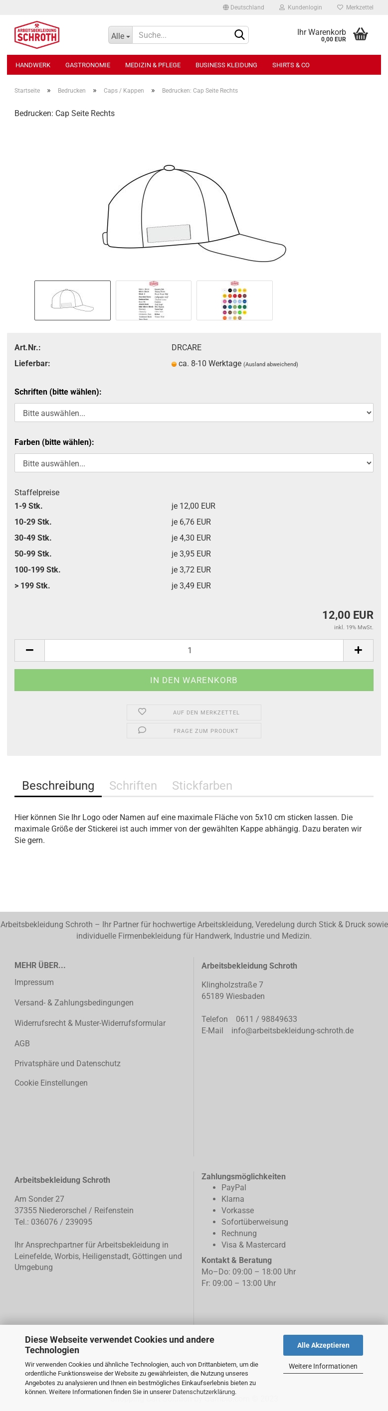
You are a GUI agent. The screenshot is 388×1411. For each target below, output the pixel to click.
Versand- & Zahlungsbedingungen (74, 1002)
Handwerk (32, 65)
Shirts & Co (291, 65)
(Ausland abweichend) (270, 364)
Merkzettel (355, 7)
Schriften (133, 786)
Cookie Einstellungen (51, 1083)
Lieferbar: (32, 363)
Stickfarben (202, 786)
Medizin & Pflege (153, 65)
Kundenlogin (300, 7)
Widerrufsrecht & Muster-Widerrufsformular (90, 1023)
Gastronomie (87, 65)
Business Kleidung (226, 65)
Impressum (34, 982)
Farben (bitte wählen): (54, 442)
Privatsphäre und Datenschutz (67, 1063)
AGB (22, 1043)
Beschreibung (58, 786)
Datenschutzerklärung (204, 1392)
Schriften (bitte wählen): (58, 392)
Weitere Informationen (323, 1366)
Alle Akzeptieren (323, 1345)
